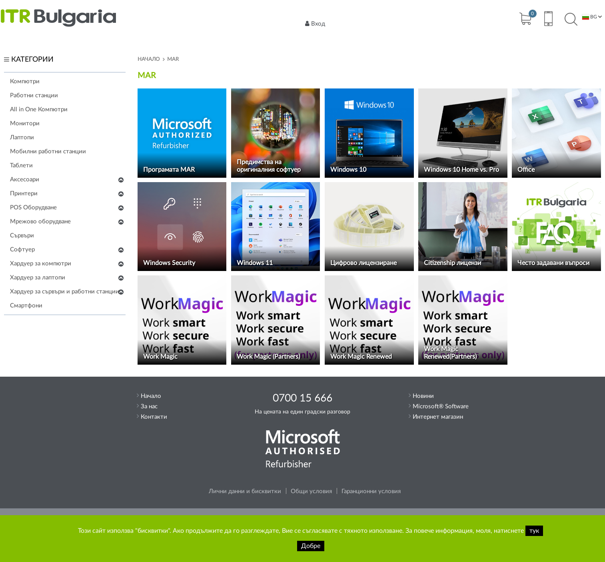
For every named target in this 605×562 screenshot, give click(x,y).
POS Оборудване (33, 208)
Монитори (25, 123)
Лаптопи (22, 137)
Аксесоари (24, 180)
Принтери (24, 194)
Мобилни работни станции (48, 152)
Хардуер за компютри (40, 264)
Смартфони (26, 306)
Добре (310, 546)
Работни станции (34, 95)
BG (589, 17)
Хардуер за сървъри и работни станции (64, 292)
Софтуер (22, 250)
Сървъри (22, 236)
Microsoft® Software (441, 406)
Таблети (21, 166)
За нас (149, 406)
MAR (173, 59)
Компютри (25, 81)
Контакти (154, 417)
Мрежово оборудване (40, 222)
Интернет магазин (438, 417)
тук (534, 531)
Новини (423, 396)
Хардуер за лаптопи (37, 278)
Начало (149, 59)
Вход (315, 23)
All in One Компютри (39, 109)
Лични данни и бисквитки (245, 491)
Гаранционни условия (371, 491)
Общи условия (311, 491)
